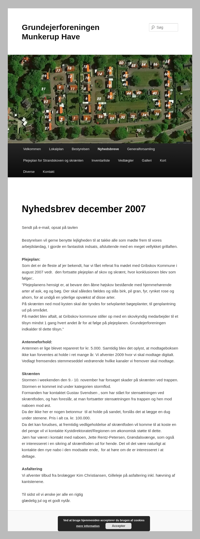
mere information (88, 526)
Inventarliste (101, 160)
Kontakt (48, 172)
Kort (163, 160)
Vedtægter (126, 160)
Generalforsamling (141, 149)
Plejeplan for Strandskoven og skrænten (53, 160)
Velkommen (32, 149)
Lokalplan (56, 149)
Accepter (118, 526)
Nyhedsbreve (108, 149)
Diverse (29, 172)
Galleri (147, 160)
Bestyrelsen (81, 149)
